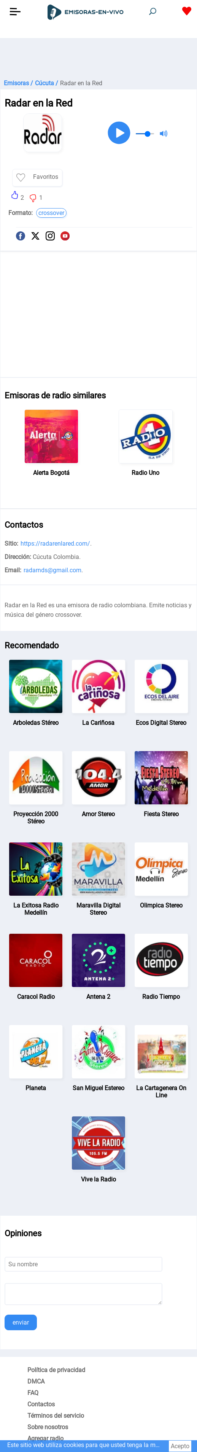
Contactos (41, 1404)
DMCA (35, 1381)
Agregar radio (45, 1438)
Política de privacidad (56, 1370)
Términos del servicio (55, 1415)
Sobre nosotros (47, 1427)
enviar (21, 1322)
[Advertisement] (98, 57)
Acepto (180, 1446)
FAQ (32, 1392)
